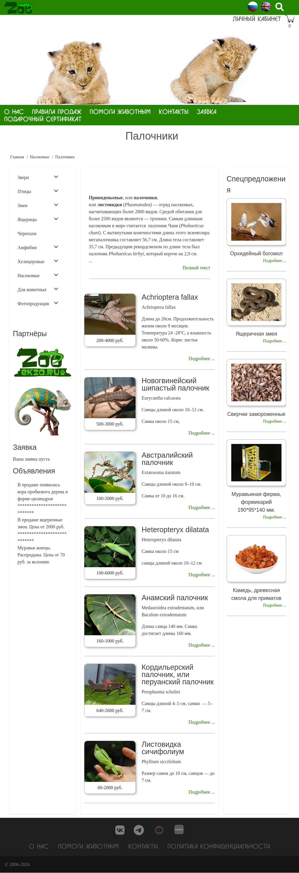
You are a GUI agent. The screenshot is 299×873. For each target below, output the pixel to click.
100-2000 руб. (110, 498)
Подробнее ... (202, 358)
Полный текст (196, 267)
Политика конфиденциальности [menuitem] (218, 846)
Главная (17, 157)
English (266, 6)
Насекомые (39, 157)
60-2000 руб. (110, 787)
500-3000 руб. (110, 423)
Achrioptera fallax (170, 297)
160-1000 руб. (110, 640)
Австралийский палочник (167, 458)
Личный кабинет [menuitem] (257, 18)
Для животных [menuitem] (38, 289)
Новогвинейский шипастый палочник (175, 384)
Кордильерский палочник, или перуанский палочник (178, 674)
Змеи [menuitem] (38, 205)
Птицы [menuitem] (38, 191)
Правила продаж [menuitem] (56, 111)
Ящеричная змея (256, 334)
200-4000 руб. (110, 340)
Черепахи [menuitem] (27, 233)
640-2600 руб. (110, 710)
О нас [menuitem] (14, 111)
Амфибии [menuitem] (38, 247)
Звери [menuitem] (38, 177)
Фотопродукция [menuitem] (38, 303)
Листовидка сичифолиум (163, 748)
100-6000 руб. (110, 572)
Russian (253, 6)
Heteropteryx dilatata (175, 529)
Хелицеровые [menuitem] (38, 261)
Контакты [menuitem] (174, 111)
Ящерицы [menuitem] (38, 219)
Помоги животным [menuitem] (120, 111)
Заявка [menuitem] (206, 111)
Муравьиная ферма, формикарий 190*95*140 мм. (256, 502)
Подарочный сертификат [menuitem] (42, 118)
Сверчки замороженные (256, 414)
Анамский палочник (175, 597)
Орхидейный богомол (256, 253)
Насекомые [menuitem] (38, 275)
